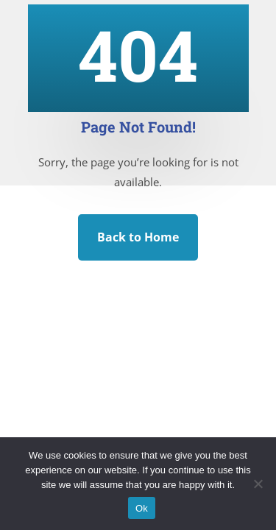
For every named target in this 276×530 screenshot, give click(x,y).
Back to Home (138, 237)
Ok (141, 508)
